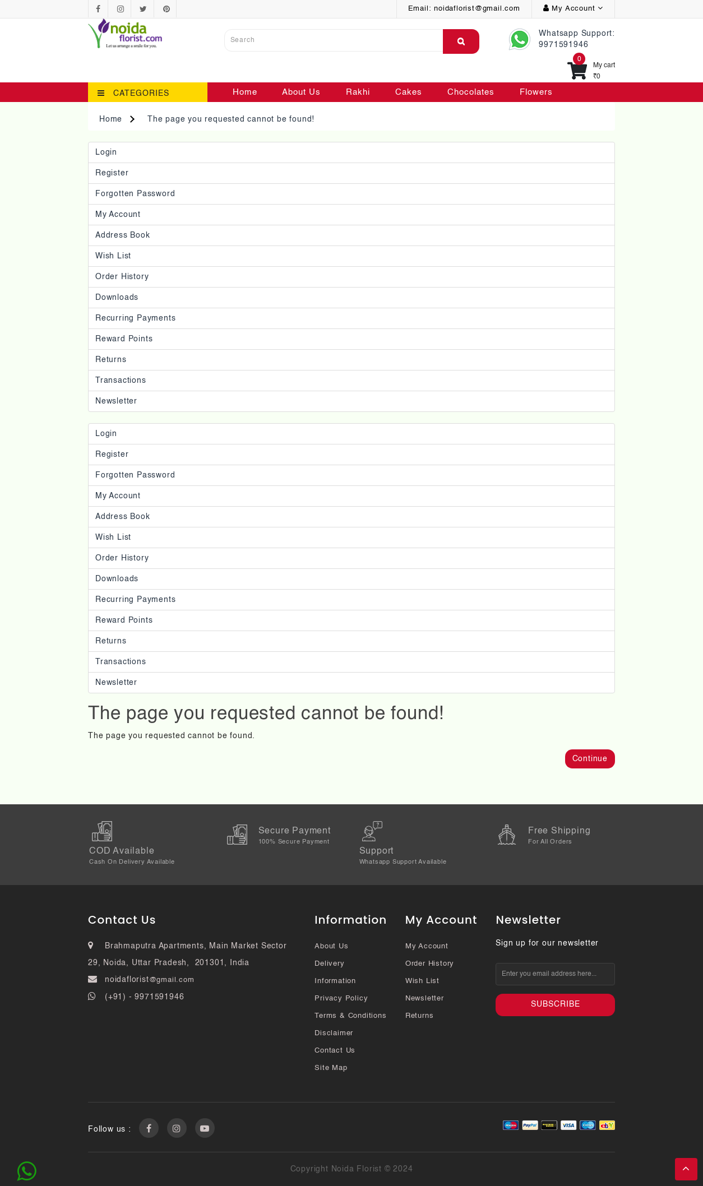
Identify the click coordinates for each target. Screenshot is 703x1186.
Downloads (116, 298)
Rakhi (358, 92)
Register (111, 173)
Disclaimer (333, 1033)
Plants (246, 108)
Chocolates (470, 92)
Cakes (408, 92)
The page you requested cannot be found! (230, 119)
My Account (118, 215)
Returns (111, 360)
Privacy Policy (341, 998)
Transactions (120, 380)
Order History (122, 277)
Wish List (113, 256)
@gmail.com (172, 980)
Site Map (330, 1068)
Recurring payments (135, 318)
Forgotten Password (135, 194)
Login (106, 152)
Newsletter (116, 401)
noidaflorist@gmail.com (477, 8)
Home (245, 92)
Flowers (536, 92)
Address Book (122, 235)
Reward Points (123, 339)
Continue (590, 759)
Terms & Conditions (350, 1016)
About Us (301, 92)
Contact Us (307, 108)
